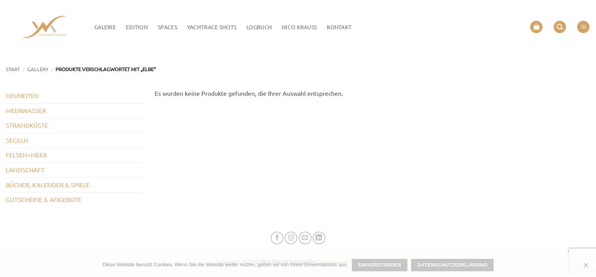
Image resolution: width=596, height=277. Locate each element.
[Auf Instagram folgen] (291, 238)
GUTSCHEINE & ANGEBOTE (44, 199)
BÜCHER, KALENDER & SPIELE (48, 185)
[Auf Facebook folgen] (277, 238)
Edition (137, 26)
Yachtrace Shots (211, 26)
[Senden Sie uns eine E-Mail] (305, 238)
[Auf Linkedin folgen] (319, 238)
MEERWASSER (26, 110)
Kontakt (339, 26)
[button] (536, 27)
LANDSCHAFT (25, 170)
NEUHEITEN (22, 95)
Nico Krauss (299, 26)
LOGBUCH (259, 26)
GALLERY (38, 69)
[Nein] (585, 267)
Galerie (105, 26)
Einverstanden (379, 265)
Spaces (167, 26)
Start (13, 69)
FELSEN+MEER (26, 155)
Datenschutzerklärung (452, 265)
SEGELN (17, 140)
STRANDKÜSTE (27, 125)
